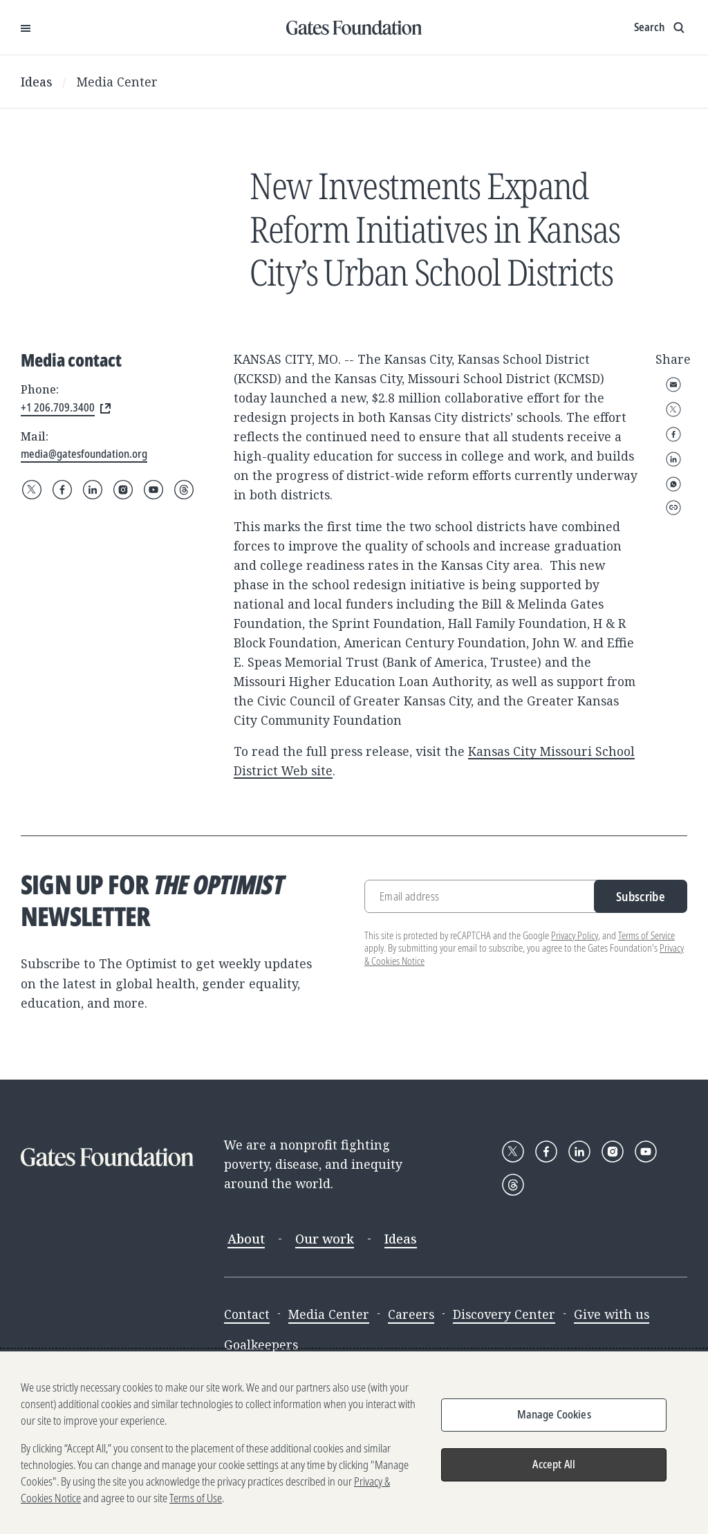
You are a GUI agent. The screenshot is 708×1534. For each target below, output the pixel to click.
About (246, 1238)
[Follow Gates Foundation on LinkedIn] (93, 490)
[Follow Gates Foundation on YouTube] (153, 490)
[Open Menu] (25, 28)
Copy (673, 507)
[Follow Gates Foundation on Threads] (184, 490)
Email (673, 384)
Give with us (611, 1314)
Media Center (117, 81)
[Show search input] (660, 27)
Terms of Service (646, 935)
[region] (354, 1442)
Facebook (673, 434)
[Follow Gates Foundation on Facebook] (62, 490)
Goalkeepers (261, 1344)
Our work (324, 1238)
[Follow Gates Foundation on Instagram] (123, 490)
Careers (411, 1314)
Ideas (37, 81)
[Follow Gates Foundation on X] (32, 490)
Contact (247, 1314)
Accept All (553, 1464)
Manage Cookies (554, 1414)
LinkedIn (673, 459)
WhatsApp (673, 484)
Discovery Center (504, 1314)
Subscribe (640, 896)
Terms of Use (195, 1498)
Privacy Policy (574, 935)
